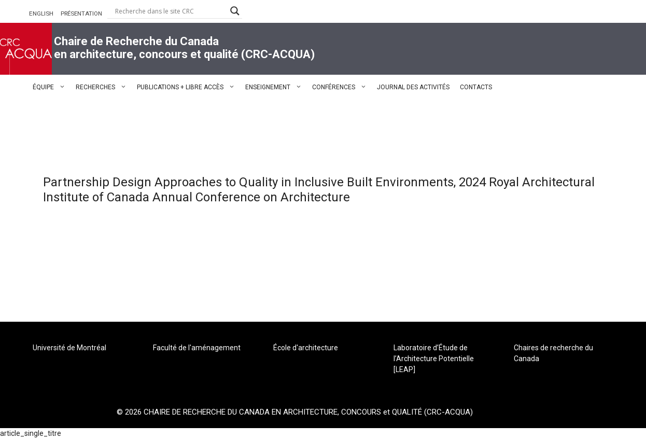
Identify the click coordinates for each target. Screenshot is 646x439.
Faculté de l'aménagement (197, 348)
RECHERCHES (104, 87)
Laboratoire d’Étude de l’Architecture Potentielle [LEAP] (434, 359)
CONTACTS (476, 87)
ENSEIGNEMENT (276, 87)
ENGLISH (41, 13)
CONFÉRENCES (342, 87)
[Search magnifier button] (235, 11)
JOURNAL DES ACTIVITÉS (413, 87)
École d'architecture (305, 348)
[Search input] (170, 11)
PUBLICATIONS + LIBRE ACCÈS (188, 87)
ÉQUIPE (52, 87)
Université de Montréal (69, 348)
